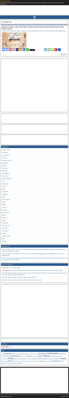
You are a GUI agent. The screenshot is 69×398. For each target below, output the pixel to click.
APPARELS (5, 152)
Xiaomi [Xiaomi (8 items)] (16, 363)
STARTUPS (5, 223)
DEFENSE (4, 170)
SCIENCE (4, 217)
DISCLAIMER (16, 267)
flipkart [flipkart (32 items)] (47, 356)
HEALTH (4, 186)
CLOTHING (5, 168)
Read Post (63, 54)
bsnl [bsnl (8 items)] (37, 353)
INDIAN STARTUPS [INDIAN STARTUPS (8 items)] (17, 358)
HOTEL (4, 189)
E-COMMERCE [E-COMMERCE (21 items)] (14, 356)
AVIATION (4, 157)
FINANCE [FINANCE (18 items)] (40, 356)
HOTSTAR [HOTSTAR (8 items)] (60, 356)
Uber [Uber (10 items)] (63, 361)
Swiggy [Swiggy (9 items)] (49, 361)
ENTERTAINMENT (6, 178)
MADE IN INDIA (6, 199)
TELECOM (4, 228)
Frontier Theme (64, 396)
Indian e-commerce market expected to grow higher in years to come (25, 280)
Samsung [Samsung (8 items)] (32, 361)
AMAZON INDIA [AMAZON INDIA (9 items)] (15, 353)
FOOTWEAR (5, 184)
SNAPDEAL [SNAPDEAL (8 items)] (36, 361)
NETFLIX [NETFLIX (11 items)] (58, 358)
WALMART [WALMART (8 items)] (12, 363)
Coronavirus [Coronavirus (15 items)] (62, 354)
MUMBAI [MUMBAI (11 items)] (45, 358)
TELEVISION (5, 231)
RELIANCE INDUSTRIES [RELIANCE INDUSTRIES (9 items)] (18, 361)
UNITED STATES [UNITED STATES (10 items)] (6, 363)
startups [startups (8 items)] (45, 361)
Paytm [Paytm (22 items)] (10, 361)
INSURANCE (5, 191)
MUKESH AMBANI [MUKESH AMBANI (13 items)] (37, 358)
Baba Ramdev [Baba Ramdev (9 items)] (33, 353)
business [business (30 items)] (42, 353)
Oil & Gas (4, 207)
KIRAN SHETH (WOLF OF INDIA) (11, 31)
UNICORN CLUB (6, 236)
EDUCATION (5, 176)
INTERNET (51, 31)
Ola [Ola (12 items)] (3, 361)
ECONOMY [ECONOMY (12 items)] (29, 356)
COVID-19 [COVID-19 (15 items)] (5, 356)
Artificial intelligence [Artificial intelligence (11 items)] (24, 354)
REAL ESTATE (5, 212)
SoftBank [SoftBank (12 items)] (41, 361)
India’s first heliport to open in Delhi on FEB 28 (24, 277)
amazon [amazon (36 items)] (7, 353)
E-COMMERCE (6, 173)
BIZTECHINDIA (5, 1)
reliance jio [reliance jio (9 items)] (27, 361)
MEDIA (3, 202)
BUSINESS (35, 31)
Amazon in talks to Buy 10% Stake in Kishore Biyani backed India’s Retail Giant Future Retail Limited (33, 28)
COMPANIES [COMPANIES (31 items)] (52, 353)
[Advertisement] (14, 85)
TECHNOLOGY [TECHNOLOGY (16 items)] (56, 361)
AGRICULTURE (6, 150)
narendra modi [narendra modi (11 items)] (52, 358)
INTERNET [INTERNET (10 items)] (24, 358)
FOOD (46, 31)
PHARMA (4, 210)
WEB (3, 238)
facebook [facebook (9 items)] (34, 356)
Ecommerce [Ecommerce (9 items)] (23, 356)
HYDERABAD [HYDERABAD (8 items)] (4, 358)
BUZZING (41, 31)
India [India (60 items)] (10, 358)
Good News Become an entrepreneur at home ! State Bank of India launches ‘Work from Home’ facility (37, 270)
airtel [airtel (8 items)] (3, 353)
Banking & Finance (6, 160)
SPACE (4, 220)
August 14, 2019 (26, 31)
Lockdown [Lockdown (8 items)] (30, 358)
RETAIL (56, 31)
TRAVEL (4, 233)
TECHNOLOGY (6, 225)
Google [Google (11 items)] (52, 356)
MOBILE (4, 204)
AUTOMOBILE (5, 155)
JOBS (3, 197)
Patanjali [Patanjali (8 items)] (5, 361)
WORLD (4, 241)
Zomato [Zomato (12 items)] (20, 363)
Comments (63, 31)
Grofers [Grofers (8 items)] (55, 356)
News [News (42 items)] (63, 358)
